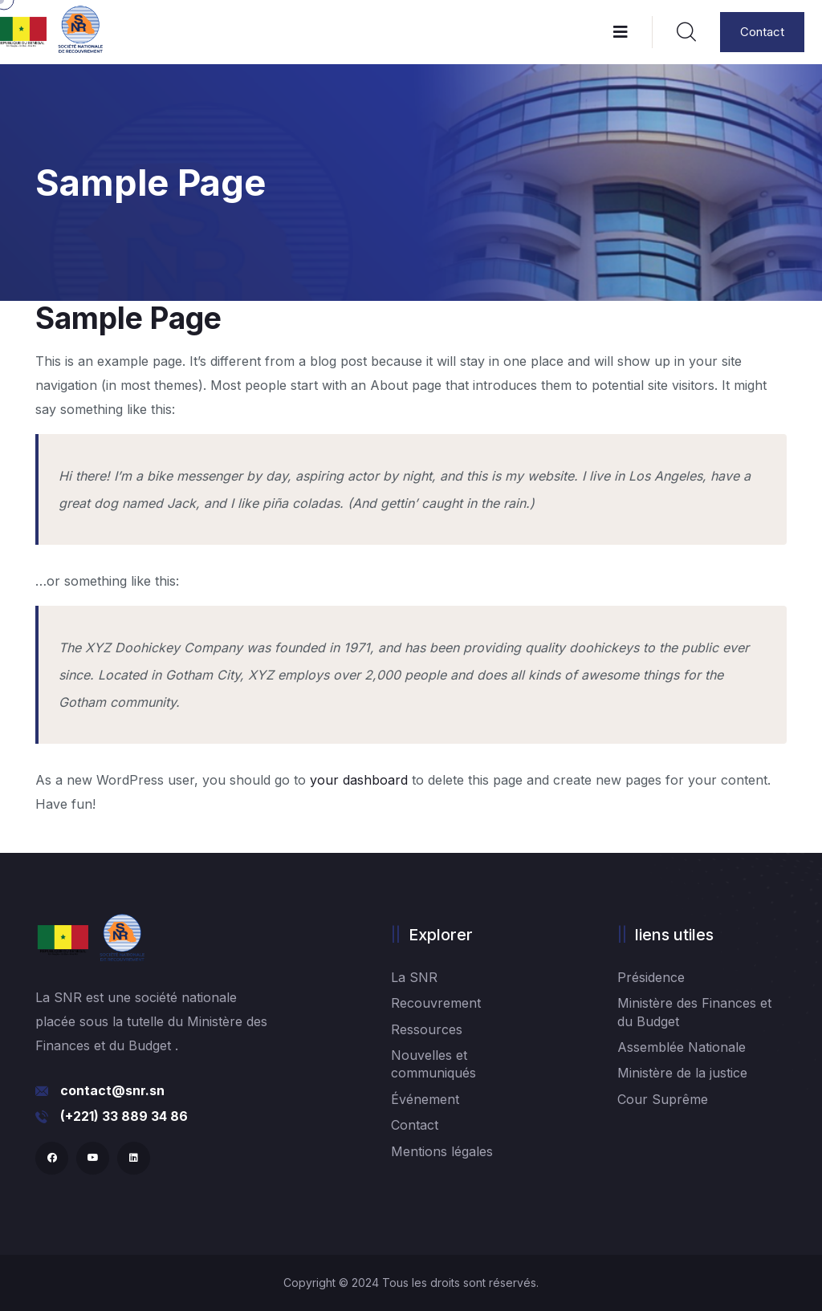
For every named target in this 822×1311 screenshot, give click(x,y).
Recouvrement (436, 1003)
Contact (762, 31)
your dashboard (359, 780)
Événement (425, 1099)
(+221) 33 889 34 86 (124, 1116)
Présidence (651, 977)
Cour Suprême (662, 1099)
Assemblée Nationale (681, 1047)
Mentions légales (442, 1151)
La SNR (414, 977)
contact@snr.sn (112, 1090)
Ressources (426, 1029)
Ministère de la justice (682, 1073)
